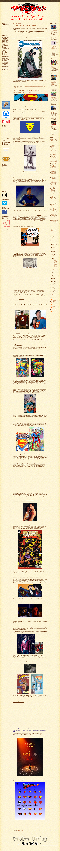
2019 (52, 240)
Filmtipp (52, 178)
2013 (52, 288)
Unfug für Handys (6, 187)
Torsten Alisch (54, 309)
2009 (52, 294)
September (54, 247)
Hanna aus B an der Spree (54, 304)
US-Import (36, 86)
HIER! (35, 37)
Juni (53, 251)
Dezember (54, 243)
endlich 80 (36, 824)
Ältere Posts (44, 828)
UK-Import (53, 209)
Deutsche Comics (53, 163)
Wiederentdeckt (16, 825)
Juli (53, 250)
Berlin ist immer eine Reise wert (54, 150)
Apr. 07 (54, 276)
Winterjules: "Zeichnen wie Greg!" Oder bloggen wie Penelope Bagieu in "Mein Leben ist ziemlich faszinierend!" (54, 46)
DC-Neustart (53, 160)
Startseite (30, 828)
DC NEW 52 (53, 157)
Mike (53, 307)
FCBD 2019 (53, 172)
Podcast (52, 197)
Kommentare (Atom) (20, 830)
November (54, 244)
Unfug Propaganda (32, 86)
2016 (52, 284)
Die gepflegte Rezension (53, 166)
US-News (43, 86)
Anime (52, 145)
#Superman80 (24, 824)
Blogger (32, 848)
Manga (52, 191)
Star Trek (52, 204)
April (53, 254)
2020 (52, 239)
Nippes (52, 196)
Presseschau (53, 198)
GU (53, 302)
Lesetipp (52, 188)
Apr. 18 (54, 258)
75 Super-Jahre (53, 140)
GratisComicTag (53, 182)
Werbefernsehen (53, 219)
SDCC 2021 (53, 199)
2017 (52, 283)
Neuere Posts (15, 828)
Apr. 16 (54, 271)
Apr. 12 (54, 275)
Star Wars (52, 205)
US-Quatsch (53, 215)
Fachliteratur (53, 176)
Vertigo (52, 216)
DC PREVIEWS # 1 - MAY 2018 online (24, 25)
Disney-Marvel (53, 167)
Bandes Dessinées (53, 147)
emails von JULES (54, 228)
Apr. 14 (54, 272)
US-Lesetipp (53, 211)
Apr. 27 (54, 255)
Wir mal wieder (53, 221)
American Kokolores (54, 143)
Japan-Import (53, 184)
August (53, 248)
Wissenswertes (16, 87)
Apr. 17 (54, 269)
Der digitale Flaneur (54, 301)
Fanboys (52, 177)
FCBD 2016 (53, 168)
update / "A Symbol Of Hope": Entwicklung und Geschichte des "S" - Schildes (26, 91)
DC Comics (23, 86)
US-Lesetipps (40, 86)
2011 (52, 291)
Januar (53, 281)
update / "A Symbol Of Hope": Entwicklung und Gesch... (55, 265)
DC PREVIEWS (27, 86)
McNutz (53, 306)
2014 (52, 287)
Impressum (4, 32)
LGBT (52, 187)
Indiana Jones (53, 183)
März (53, 278)
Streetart (52, 206)
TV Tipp (52, 208)
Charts (52, 151)
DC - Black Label (53, 154)
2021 (52, 237)
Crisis (52, 153)
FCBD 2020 (53, 173)
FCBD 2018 (53, 171)
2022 (52, 236)
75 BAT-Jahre (53, 139)
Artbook (52, 146)
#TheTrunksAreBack (28, 824)
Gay (51, 179)
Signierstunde (53, 203)
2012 (52, 290)
